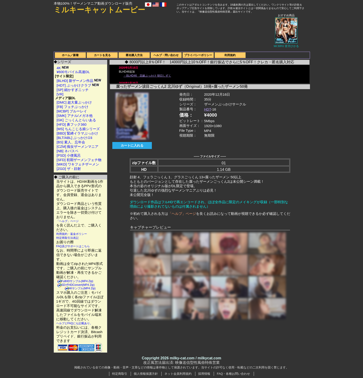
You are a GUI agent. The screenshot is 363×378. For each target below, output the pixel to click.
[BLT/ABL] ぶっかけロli (74, 138)
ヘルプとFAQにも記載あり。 (74, 323)
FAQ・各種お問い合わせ (233, 373)
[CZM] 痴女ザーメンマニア (78, 146)
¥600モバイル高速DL (73, 72)
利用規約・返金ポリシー (71, 234)
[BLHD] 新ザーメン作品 (79, 81)
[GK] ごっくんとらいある (76, 120)
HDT (207, 109)
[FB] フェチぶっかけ (73, 107)
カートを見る (102, 55)
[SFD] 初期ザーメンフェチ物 (79, 160)
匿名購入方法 (134, 55)
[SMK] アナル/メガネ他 (75, 116)
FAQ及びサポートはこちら (73, 246)
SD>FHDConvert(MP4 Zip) (78, 285)
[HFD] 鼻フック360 (72, 124)
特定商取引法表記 (67, 238)
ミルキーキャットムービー (99, 10)
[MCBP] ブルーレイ (72, 111)
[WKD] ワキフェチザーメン (78, 164)
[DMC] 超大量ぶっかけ (74, 102)
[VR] (60, 94)
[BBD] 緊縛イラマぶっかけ (77, 133)
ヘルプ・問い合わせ (166, 55)
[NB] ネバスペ (67, 151)
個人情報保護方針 (146, 373)
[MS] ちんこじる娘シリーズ (78, 129)
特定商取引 (119, 373)
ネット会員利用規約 (178, 373)
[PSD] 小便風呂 (69, 155)
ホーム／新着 (70, 55)
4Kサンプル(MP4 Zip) (82, 288)
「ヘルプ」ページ (67, 221)
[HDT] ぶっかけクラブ (78, 85)
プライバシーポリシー (198, 55)
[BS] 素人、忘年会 (71, 142)
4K (63, 68)
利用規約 (230, 55)
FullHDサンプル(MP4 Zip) (77, 281)
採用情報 (204, 373)
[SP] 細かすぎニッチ (73, 90)
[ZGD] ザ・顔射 (69, 169)
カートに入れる (132, 145)
